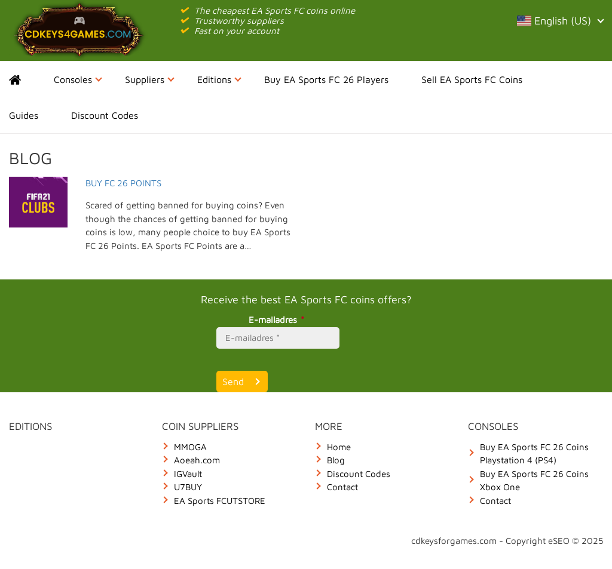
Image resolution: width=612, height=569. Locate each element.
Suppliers (150, 79)
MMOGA (190, 447)
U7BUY (188, 487)
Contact (342, 487)
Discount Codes (104, 115)
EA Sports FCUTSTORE (219, 501)
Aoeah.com (197, 460)
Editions (219, 79)
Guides (23, 115)
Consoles (78, 79)
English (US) (560, 20)
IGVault (188, 474)
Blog (336, 460)
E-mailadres (278, 320)
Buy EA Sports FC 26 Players (326, 79)
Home (25, 79)
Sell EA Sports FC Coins (471, 79)
